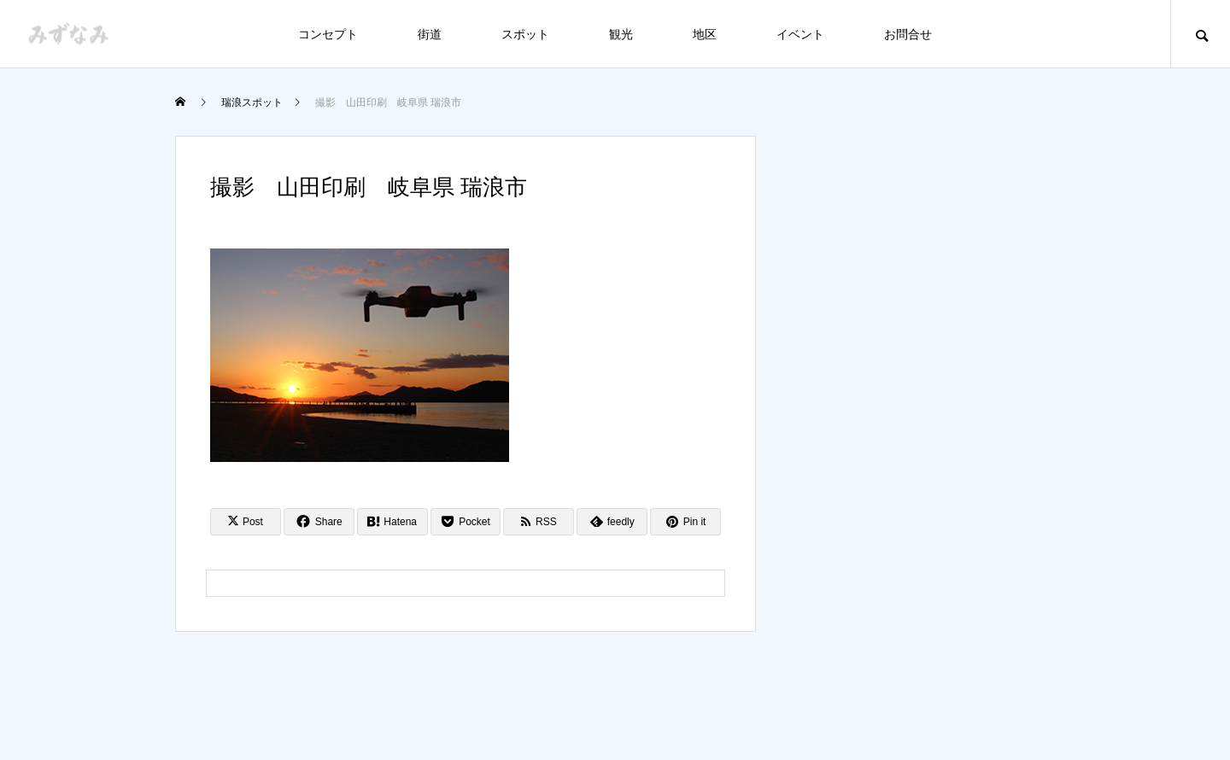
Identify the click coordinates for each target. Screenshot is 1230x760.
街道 (430, 34)
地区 (705, 34)
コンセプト (328, 34)
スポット (525, 34)
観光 (621, 34)
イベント (800, 34)
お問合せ (908, 34)
